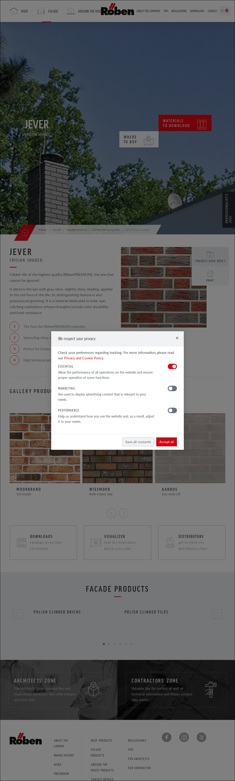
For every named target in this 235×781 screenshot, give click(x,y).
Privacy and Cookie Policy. (84, 357)
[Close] (177, 337)
